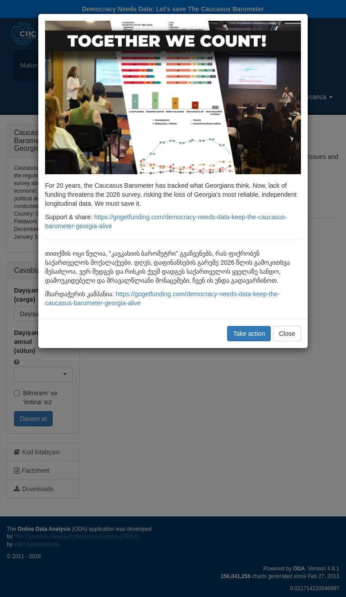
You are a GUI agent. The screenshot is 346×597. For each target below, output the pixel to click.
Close (287, 333)
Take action (249, 333)
